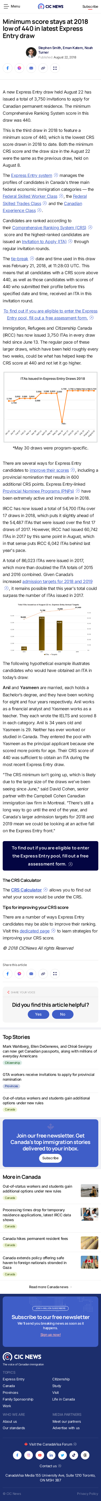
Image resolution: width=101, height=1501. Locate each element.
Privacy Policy (87, 1494)
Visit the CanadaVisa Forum (50, 1444)
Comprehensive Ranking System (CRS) (52, 227)
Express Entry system (34, 175)
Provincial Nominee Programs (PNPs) (41, 491)
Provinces (11, 1086)
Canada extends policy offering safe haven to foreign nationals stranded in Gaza (35, 1262)
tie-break (22, 258)
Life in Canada (63, 1399)
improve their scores (52, 470)
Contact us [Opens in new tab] (50, 1466)
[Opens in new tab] (17, 1455)
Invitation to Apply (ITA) (47, 241)
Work (7, 1406)
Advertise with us (66, 1428)
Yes (38, 1014)
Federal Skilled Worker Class (33, 196)
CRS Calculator (29, 890)
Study (56, 1386)
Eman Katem (73, 48)
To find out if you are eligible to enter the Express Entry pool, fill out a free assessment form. (50, 856)
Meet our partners (67, 1421)
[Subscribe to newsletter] (50, 1143)
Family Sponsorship (18, 1399)
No (62, 1014)
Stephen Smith (49, 48)
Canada (10, 1109)
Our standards (14, 1428)
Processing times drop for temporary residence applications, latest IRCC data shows (37, 1215)
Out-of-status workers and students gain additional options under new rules (37, 1188)
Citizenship (12, 1063)
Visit (55, 1392)
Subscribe (90, 6)
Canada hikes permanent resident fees (35, 1238)
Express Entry (14, 1379)
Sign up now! (50, 1334)
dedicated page (38, 931)
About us (10, 1421)
